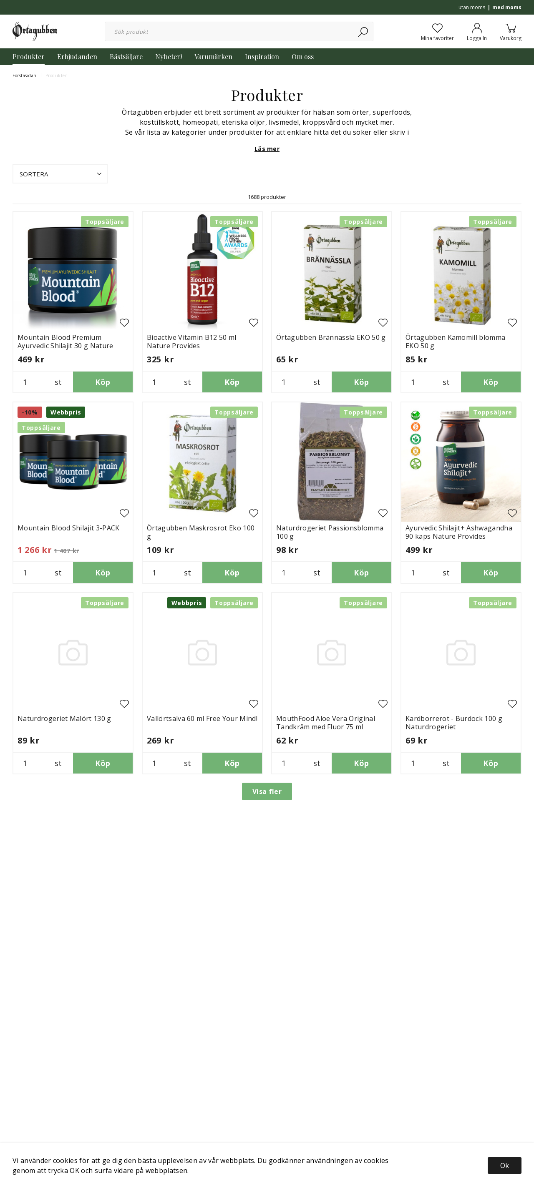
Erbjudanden (77, 56)
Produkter (29, 56)
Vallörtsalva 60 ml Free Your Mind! (202, 718)
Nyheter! (168, 56)
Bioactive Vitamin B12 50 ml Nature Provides (192, 341)
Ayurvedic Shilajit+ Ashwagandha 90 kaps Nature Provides (459, 532)
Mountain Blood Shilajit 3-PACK (69, 527)
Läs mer (267, 149)
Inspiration (262, 56)
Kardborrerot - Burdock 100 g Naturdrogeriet (454, 722)
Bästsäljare (126, 56)
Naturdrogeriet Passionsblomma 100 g (329, 532)
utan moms (471, 7)
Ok (504, 1165)
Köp (102, 382)
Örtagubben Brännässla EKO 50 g (331, 337)
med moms (506, 7)
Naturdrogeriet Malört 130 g (64, 718)
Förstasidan (25, 75)
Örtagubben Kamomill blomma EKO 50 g (455, 341)
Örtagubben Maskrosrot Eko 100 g (200, 532)
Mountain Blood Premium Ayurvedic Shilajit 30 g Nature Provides (65, 346)
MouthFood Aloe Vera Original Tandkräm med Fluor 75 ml (325, 722)
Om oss (303, 56)
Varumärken (213, 56)
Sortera (61, 174)
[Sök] (363, 31)
